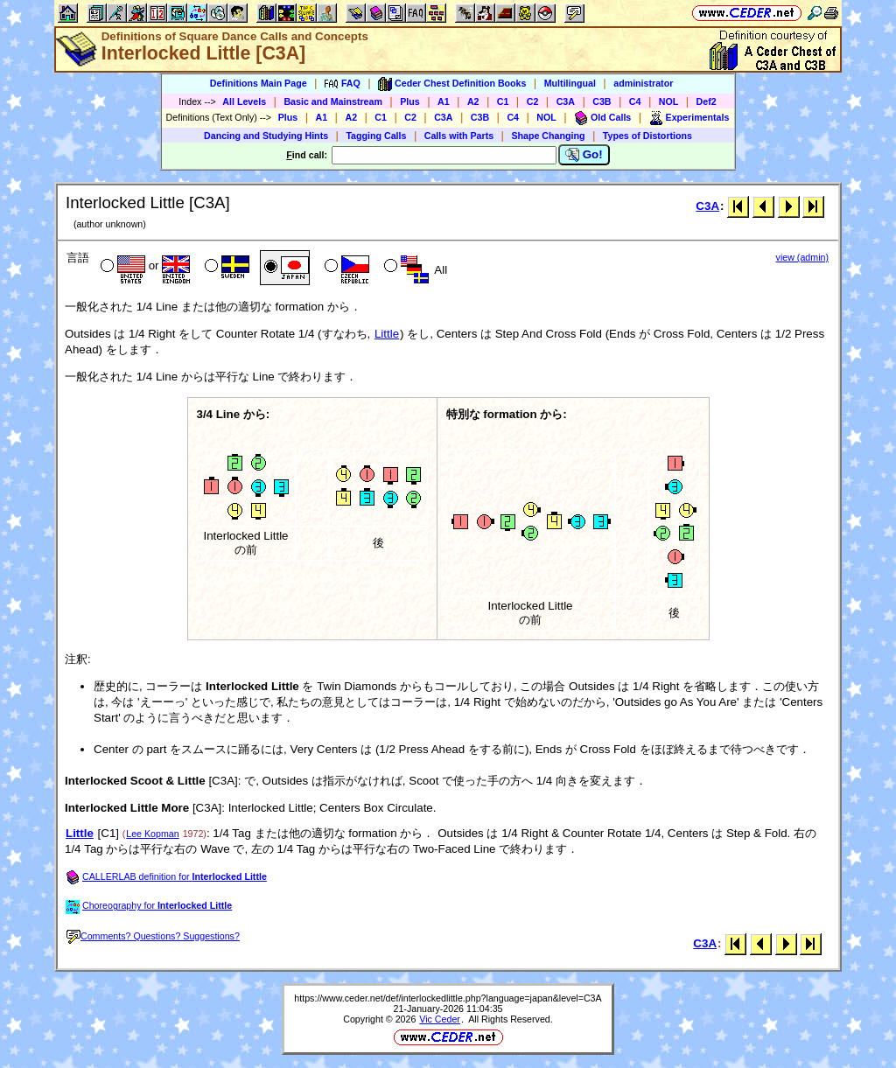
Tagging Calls (376, 135)
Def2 (706, 101)
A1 (444, 101)
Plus (410, 101)
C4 (635, 101)
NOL (669, 101)
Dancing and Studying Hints (266, 135)
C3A (565, 101)
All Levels (244, 101)
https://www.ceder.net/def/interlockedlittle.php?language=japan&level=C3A (447, 998)
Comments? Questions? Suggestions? (153, 936)
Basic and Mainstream (333, 101)
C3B (601, 101)
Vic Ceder (439, 1019)
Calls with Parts (459, 135)
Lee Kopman (152, 833)
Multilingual (570, 83)
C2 (533, 101)
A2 (473, 101)
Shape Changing (547, 135)
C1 (503, 101)
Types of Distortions (647, 135)
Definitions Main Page (258, 83)
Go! (584, 155)
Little (386, 333)
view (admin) (802, 257)
